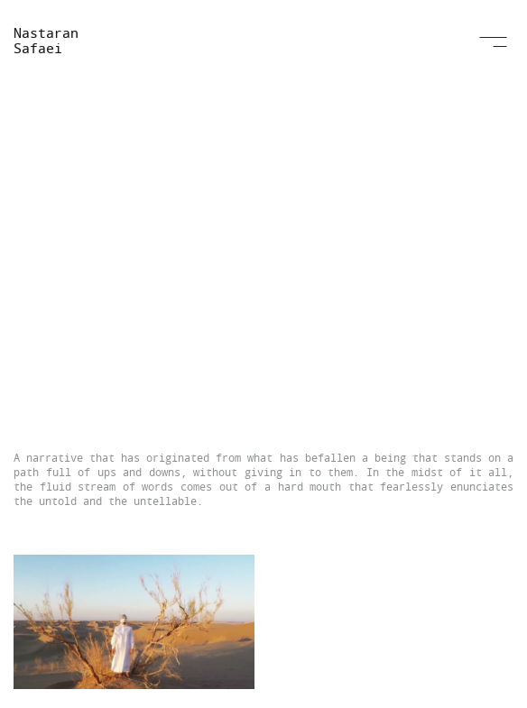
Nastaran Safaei (46, 40)
